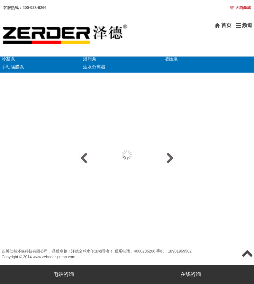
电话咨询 (63, 274)
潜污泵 (89, 58)
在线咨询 (190, 274)
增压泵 (171, 58)
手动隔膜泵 (13, 66)
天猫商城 (243, 7)
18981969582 (179, 251)
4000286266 (144, 251)
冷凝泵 (8, 58)
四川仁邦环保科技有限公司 (25, 251)
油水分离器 (94, 66)
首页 (226, 25)
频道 (247, 25)
